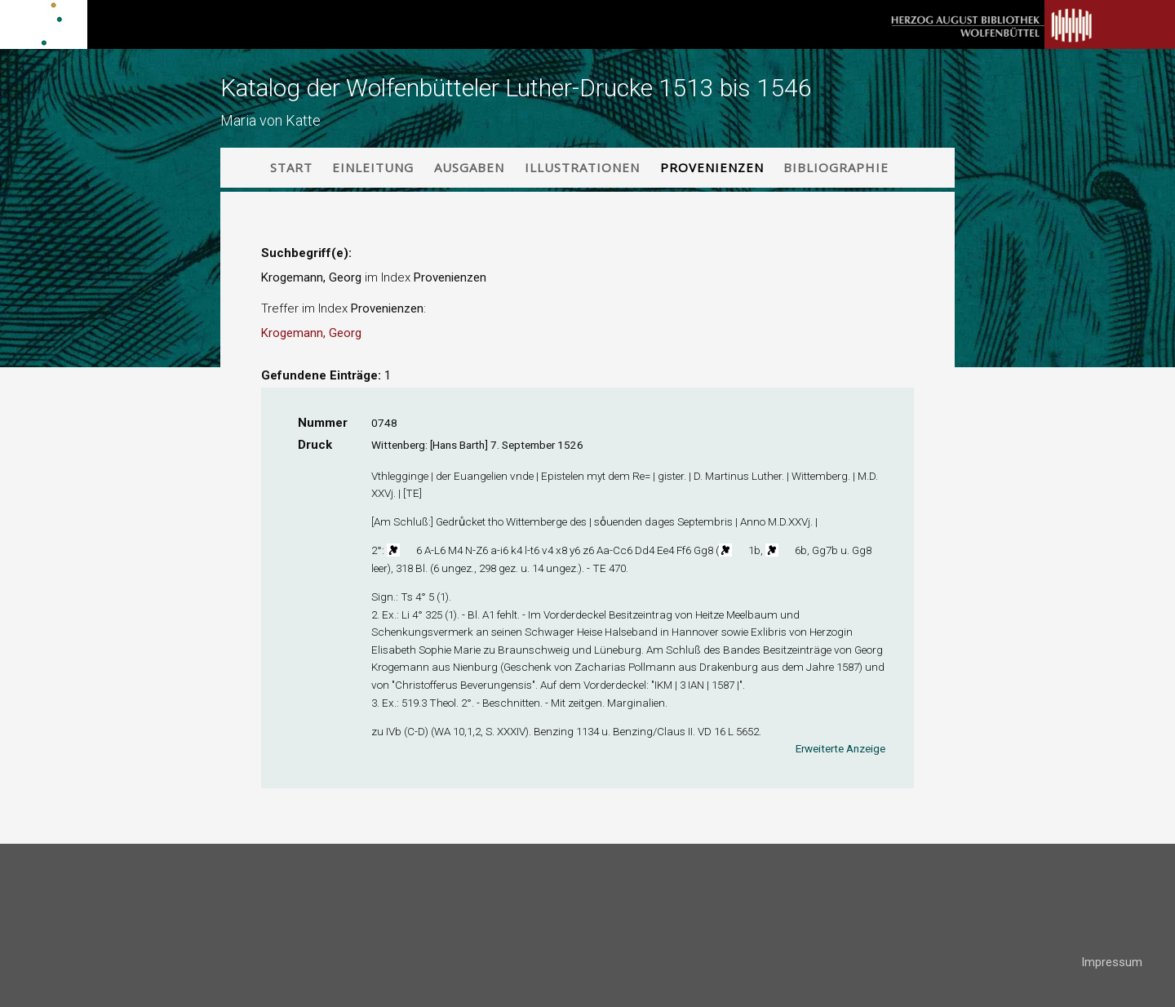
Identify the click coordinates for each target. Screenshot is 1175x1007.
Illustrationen (582, 167)
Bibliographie (836, 167)
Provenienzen (712, 167)
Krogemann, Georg (311, 333)
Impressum (1111, 962)
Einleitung (373, 167)
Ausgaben (469, 167)
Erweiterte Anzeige (840, 748)
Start (291, 167)
